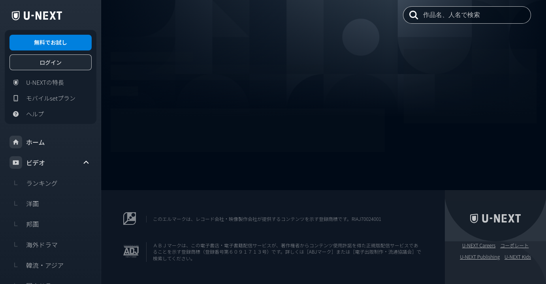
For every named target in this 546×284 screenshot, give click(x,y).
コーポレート (514, 245)
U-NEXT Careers (479, 245)
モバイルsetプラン (42, 98)
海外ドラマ (33, 244)
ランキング (33, 183)
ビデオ (49, 162)
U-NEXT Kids (518, 257)
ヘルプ (26, 114)
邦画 (24, 224)
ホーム (27, 142)
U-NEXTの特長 (36, 82)
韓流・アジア (36, 265)
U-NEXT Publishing (480, 257)
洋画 (24, 203)
